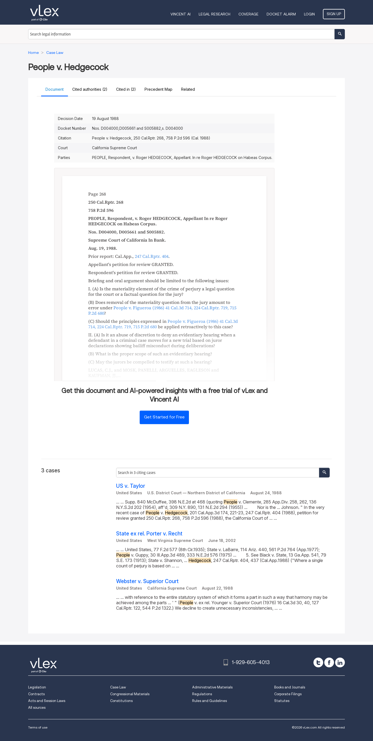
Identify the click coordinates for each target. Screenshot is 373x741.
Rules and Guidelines (209, 701)
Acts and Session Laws (46, 701)
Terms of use (37, 727)
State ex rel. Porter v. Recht (149, 534)
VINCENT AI (181, 14)
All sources (36, 708)
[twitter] (318, 662)
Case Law (118, 687)
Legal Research (214, 14)
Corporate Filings (288, 694)
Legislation (37, 687)
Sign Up (334, 14)
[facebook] (329, 662)
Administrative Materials (212, 687)
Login (309, 14)
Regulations (202, 694)
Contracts (36, 694)
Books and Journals (289, 687)
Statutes (281, 701)
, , (162, 310)
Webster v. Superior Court (147, 581)
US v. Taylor (130, 486)
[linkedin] (340, 662)
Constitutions (121, 701)
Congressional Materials (129, 694)
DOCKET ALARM (281, 14)
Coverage (248, 14)
